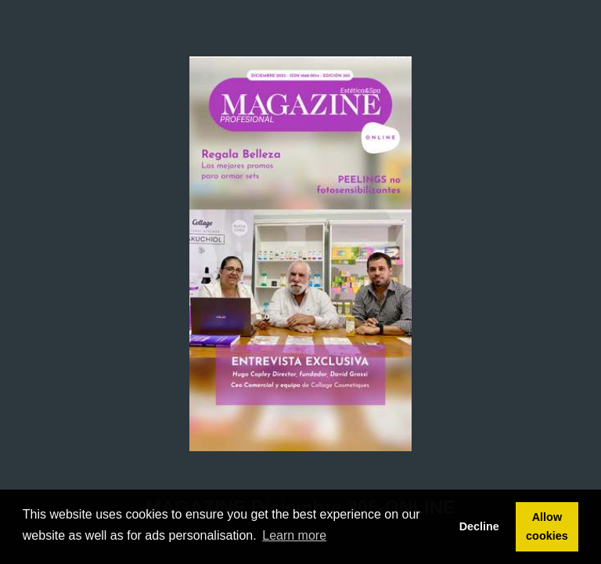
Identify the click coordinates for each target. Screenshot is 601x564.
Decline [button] (479, 526)
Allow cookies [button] (547, 526)
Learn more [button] (294, 535)
